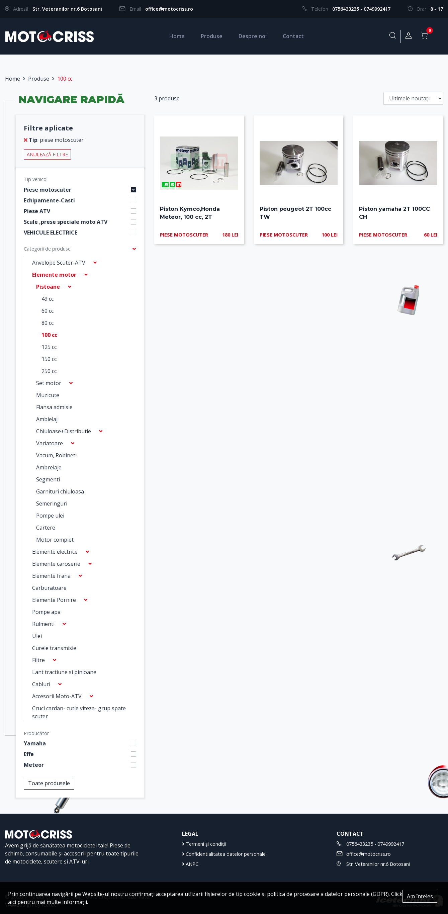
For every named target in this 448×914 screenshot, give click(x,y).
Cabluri (41, 684)
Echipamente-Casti (49, 200)
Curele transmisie (54, 648)
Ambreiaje (49, 467)
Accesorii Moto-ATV (57, 696)
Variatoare (49, 443)
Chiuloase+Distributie (63, 431)
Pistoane (48, 286)
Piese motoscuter (47, 189)
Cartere (45, 527)
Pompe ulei (50, 515)
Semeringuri (51, 503)
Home (177, 36)
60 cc (47, 310)
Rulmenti (43, 624)
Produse (211, 36)
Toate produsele (49, 783)
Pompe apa (46, 612)
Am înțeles (420, 896)
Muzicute (47, 395)
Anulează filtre (47, 154)
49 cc (47, 298)
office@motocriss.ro (169, 9)
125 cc (49, 347)
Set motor (48, 383)
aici (12, 902)
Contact (293, 36)
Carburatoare (49, 587)
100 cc (49, 335)
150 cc (49, 359)
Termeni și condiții (204, 844)
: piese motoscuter (54, 140)
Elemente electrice (55, 551)
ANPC (190, 864)
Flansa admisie (54, 407)
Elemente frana (51, 575)
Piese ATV (37, 211)
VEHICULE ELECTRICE (50, 232)
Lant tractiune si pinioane (64, 672)
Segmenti (48, 479)
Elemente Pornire (54, 600)
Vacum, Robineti (56, 455)
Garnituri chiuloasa (60, 491)
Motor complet (55, 539)
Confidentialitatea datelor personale (224, 854)
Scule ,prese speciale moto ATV (65, 221)
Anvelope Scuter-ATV (58, 262)
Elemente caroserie (56, 563)
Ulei (37, 636)
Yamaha (35, 743)
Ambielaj (47, 419)
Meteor (34, 764)
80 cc (47, 323)
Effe (29, 754)
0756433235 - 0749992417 (361, 9)
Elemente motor (54, 274)
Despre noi (253, 36)
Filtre (38, 660)
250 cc (49, 371)
